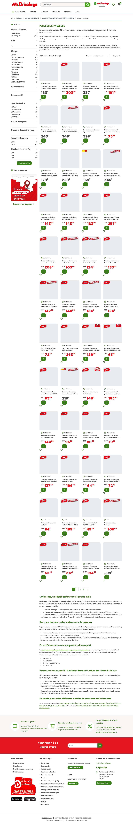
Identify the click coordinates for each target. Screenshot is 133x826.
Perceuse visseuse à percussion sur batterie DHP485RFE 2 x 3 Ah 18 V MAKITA (112, 177)
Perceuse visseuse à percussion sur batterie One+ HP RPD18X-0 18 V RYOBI (49, 308)
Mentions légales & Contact (64, 818)
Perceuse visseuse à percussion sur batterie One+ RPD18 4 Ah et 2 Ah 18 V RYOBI (112, 395)
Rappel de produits (47, 796)
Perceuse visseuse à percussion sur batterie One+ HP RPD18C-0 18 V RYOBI (91, 308)
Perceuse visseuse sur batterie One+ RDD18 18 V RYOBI (69, 438)
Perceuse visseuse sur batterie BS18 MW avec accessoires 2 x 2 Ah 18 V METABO (70, 177)
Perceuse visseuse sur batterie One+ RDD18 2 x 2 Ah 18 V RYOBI (49, 481)
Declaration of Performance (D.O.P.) (52, 784)
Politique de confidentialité (50, 790)
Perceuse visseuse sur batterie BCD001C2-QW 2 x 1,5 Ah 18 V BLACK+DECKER (112, 351)
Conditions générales (84, 818)
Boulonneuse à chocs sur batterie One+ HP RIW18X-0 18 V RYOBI (90, 219)
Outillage (19, 18)
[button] (119, 4)
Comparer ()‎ (116, 56)
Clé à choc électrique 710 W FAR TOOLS (48, 349)
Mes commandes (18, 763)
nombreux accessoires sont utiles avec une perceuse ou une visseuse (65, 650)
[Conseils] (14, 726)
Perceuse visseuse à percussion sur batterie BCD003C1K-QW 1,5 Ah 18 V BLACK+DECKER (112, 133)
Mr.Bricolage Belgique (103, 763)
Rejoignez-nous (74, 767)
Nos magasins (45, 766)
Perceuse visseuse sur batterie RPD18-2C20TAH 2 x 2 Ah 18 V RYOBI (69, 482)
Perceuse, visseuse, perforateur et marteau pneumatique (58, 18)
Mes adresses (17, 766)
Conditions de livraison (48, 772)
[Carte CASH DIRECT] (89, 726)
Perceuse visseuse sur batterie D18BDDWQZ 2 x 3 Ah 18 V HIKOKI (70, 569)
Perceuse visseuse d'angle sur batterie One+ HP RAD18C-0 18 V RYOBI (112, 308)
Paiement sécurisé (47, 775)
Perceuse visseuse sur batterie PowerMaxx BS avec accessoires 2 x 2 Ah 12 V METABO (49, 177)
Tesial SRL (84, 820)
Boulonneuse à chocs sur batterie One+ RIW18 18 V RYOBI (48, 438)
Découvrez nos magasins (22, 204)
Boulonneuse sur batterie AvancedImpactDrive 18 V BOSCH (111, 526)
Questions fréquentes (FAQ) (50, 781)
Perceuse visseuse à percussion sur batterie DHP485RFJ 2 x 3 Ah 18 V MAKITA (112, 570)
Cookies (43, 802)
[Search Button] (87, 4)
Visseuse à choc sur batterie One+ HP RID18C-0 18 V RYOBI (90, 263)
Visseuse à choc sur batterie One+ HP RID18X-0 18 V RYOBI (69, 307)
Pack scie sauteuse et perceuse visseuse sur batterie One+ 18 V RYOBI (69, 89)
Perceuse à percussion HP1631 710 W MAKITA (48, 87)
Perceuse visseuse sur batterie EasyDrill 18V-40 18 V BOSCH (49, 569)
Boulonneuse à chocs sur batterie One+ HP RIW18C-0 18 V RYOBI (69, 219)
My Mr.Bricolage (18, 772)
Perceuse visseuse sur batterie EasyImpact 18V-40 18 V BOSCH (90, 481)
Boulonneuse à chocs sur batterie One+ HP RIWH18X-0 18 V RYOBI (112, 219)
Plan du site (45, 804)
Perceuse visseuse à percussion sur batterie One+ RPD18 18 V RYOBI (91, 439)
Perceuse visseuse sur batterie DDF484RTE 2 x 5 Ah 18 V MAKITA (70, 132)
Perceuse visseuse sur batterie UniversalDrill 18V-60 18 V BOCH (112, 481)
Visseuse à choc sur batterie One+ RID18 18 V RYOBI (112, 438)
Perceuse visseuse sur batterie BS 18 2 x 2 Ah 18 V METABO (49, 132)
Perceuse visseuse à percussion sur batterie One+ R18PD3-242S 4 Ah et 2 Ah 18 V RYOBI (91, 177)
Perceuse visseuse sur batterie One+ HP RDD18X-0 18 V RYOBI (112, 263)
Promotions (45, 763)
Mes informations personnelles (23, 769)
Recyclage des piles (47, 799)
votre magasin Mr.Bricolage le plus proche (74, 703)
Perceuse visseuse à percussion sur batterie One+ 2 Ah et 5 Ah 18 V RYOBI (70, 395)
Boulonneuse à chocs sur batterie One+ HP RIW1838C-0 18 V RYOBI (48, 220)
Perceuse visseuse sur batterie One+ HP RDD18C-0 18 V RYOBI (69, 263)
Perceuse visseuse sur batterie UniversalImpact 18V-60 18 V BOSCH (48, 526)
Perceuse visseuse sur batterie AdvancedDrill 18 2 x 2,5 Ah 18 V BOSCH (70, 526)
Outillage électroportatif (32, 18)
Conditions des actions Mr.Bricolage (52, 787)
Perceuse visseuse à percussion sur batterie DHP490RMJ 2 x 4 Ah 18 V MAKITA (91, 89)
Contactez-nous (46, 769)
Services (44, 778)
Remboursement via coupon (50, 793)
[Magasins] (52, 726)
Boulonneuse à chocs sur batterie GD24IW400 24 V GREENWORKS (49, 394)
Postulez (72, 783)
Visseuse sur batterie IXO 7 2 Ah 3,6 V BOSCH (90, 525)
